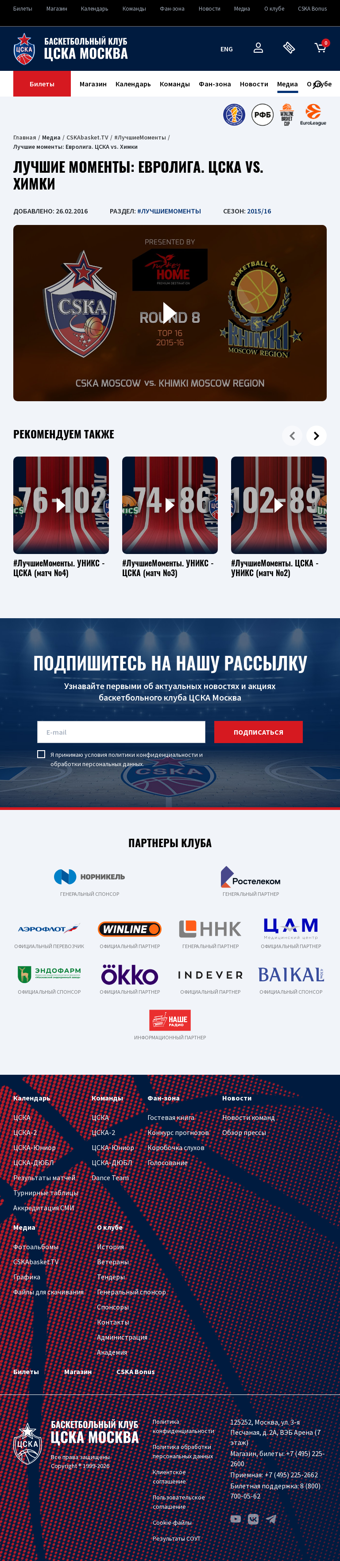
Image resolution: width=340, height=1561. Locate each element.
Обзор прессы (244, 1132)
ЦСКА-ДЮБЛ (33, 1162)
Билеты (22, 8)
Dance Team (110, 1177)
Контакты (113, 1321)
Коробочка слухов (176, 1147)
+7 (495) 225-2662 (291, 1474)
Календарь (94, 8)
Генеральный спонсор (131, 1291)
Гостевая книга (170, 1117)
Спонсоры (113, 1306)
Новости (209, 8)
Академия (112, 1352)
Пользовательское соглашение (179, 1502)
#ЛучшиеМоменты (140, 137)
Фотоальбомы (35, 1246)
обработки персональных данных (96, 764)
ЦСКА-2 (25, 1132)
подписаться (258, 732)
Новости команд (248, 1117)
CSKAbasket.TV (87, 137)
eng (226, 48)
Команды (134, 8)
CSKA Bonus (312, 8)
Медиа (242, 8)
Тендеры (111, 1276)
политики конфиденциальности (153, 755)
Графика (26, 1276)
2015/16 (259, 210)
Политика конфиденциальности (183, 1426)
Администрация (122, 1336)
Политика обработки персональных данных (183, 1451)
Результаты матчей (44, 1177)
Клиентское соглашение (169, 1476)
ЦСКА (22, 1117)
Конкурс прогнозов (178, 1132)
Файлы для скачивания (48, 1291)
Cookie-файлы (172, 1522)
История (110, 1246)
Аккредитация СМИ (43, 1207)
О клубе (274, 8)
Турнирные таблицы (45, 1192)
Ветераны (113, 1261)
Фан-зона (172, 8)
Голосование (167, 1162)
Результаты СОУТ (177, 1538)
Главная (24, 137)
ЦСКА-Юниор (34, 1147)
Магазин (56, 8)
